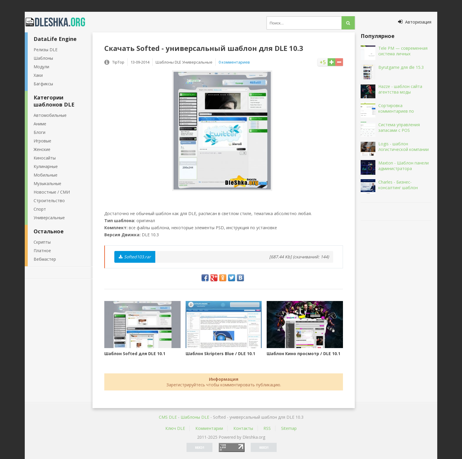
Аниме (40, 124)
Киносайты (45, 158)
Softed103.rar (135, 257)
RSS (267, 428)
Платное (42, 250)
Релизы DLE (45, 49)
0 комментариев (234, 62)
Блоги (39, 132)
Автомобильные (50, 115)
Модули (41, 66)
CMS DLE (168, 417)
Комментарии (209, 428)
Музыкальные (47, 183)
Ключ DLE (175, 428)
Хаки (38, 75)
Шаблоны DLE (195, 417)
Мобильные (45, 175)
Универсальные (49, 217)
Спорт (40, 209)
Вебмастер (45, 259)
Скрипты (42, 242)
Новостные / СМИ (52, 192)
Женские (42, 149)
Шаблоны (43, 58)
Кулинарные (46, 166)
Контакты (243, 428)
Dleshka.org (59, 22)
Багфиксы (43, 84)
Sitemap (289, 428)
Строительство (49, 200)
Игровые (42, 141)
